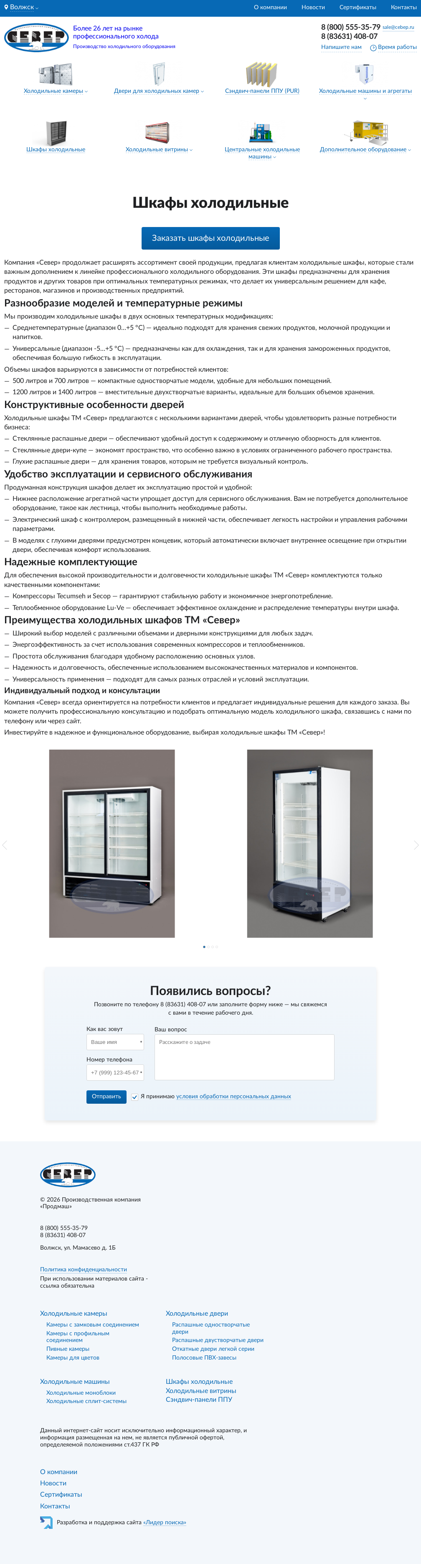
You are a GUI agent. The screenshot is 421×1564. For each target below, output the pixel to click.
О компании (270, 7)
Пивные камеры (67, 1349)
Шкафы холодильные (55, 150)
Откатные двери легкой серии (213, 1349)
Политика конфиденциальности (83, 1270)
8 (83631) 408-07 (349, 37)
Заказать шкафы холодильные (210, 238)
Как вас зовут (104, 1029)
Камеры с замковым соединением (92, 1325)
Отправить (106, 1097)
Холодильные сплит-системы (86, 1401)
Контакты (404, 7)
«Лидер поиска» (164, 1523)
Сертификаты (358, 7)
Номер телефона (109, 1060)
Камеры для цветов (72, 1358)
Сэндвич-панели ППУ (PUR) (262, 91)
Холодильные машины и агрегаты (365, 91)
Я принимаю (216, 1097)
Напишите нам (341, 47)
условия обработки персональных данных (233, 1097)
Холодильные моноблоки (81, 1393)
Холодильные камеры (53, 91)
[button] (4, 845)
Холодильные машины (75, 1381)
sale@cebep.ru (398, 27)
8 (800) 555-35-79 (350, 27)
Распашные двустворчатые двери (218, 1340)
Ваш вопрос (171, 1030)
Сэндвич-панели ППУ (199, 1399)
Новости (313, 7)
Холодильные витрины (157, 150)
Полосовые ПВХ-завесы (204, 1358)
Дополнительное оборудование (363, 150)
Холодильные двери (197, 1313)
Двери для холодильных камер (156, 91)
